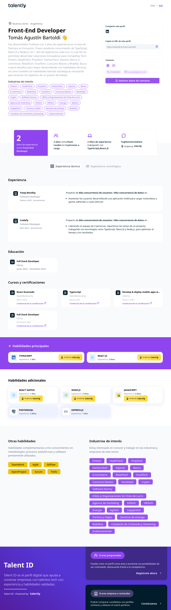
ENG (153, 5)
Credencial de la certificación (31, 303)
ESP (161, 5)
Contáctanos (151, 603)
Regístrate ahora (149, 573)
